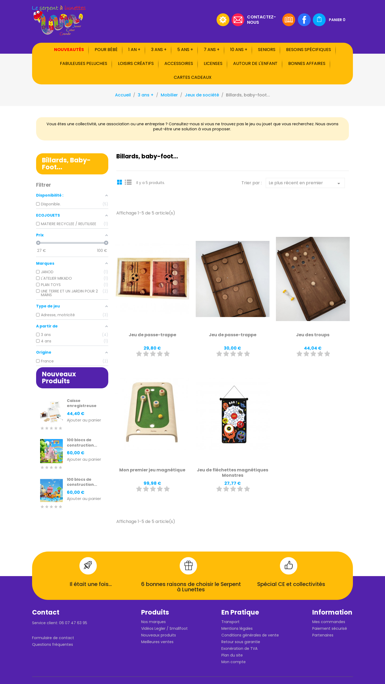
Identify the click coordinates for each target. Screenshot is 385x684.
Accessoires (178, 63)
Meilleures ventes (157, 641)
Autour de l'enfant (255, 63)
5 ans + (185, 49)
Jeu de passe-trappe (152, 335)
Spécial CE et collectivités (291, 584)
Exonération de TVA (239, 648)
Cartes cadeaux (192, 77)
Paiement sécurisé (329, 628)
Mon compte (233, 662)
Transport (230, 621)
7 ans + (212, 49)
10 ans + (238, 49)
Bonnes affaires (306, 63)
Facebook (304, 19)
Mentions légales (237, 628)
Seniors (266, 49)
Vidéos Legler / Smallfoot (164, 628)
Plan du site (232, 655)
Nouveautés (69, 49)
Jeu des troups (312, 335)
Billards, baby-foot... (66, 163)
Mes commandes (328, 621)
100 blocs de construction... (82, 442)
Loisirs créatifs (136, 63)
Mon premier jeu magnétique (152, 470)
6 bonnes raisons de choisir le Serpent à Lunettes (191, 586)
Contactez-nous (261, 19)
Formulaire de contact (53, 637)
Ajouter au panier (84, 420)
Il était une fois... (91, 584)
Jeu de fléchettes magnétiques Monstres (232, 472)
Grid (120, 182)
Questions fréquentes (52, 644)
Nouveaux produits (158, 635)
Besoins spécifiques (308, 49)
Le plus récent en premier (305, 183)
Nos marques (153, 621)
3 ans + (159, 49)
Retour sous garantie (240, 641)
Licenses (213, 63)
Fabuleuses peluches (83, 63)
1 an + (134, 49)
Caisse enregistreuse (82, 403)
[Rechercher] (180, 19)
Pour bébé (106, 49)
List (128, 182)
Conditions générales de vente (250, 635)
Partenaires (322, 635)
